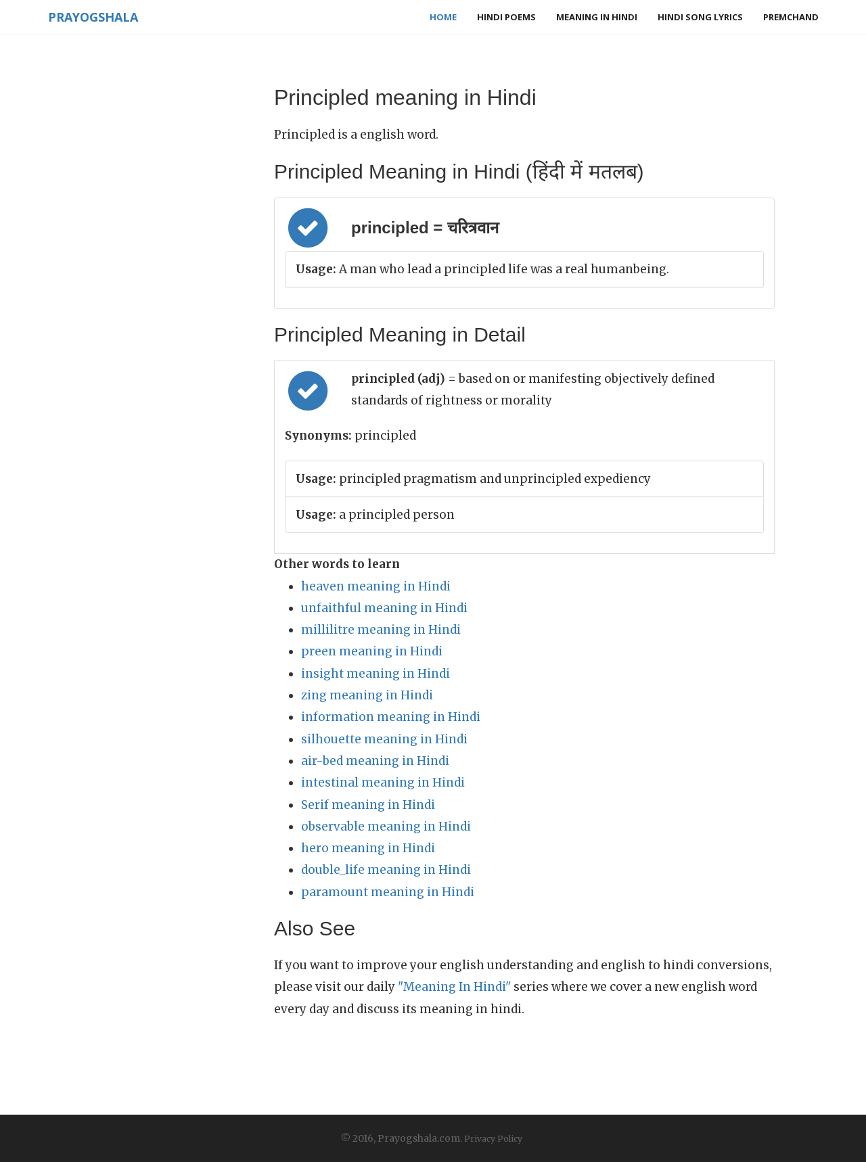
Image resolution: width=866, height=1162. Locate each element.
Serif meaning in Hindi (368, 804)
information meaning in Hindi (390, 717)
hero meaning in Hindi (368, 848)
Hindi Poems (506, 17)
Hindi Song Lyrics (700, 17)
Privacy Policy (493, 1139)
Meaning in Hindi (596, 17)
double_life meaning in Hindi (386, 869)
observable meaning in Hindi (386, 826)
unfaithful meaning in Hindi (384, 608)
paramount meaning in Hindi (387, 892)
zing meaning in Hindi (367, 695)
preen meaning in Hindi (371, 651)
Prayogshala (92, 17)
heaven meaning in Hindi (376, 586)
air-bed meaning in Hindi (375, 760)
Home (443, 17)
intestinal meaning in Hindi (383, 782)
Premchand (791, 17)
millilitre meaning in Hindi (381, 629)
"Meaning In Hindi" (454, 986)
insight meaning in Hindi (375, 673)
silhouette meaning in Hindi (384, 739)
